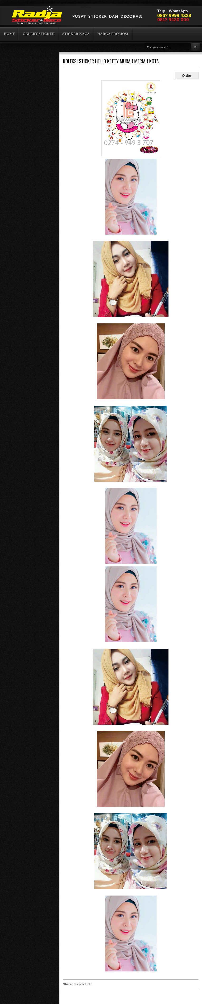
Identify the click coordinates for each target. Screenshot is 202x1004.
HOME (9, 34)
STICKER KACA (76, 34)
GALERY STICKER (39, 34)
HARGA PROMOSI (112, 34)
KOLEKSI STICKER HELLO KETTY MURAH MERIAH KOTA (111, 61)
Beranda (86, 7)
